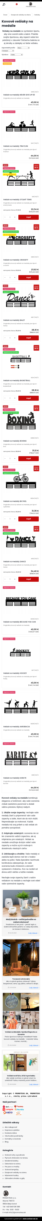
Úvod (5, 15)
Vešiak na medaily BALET (14, 320)
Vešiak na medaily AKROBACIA (16, 726)
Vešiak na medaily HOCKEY (15, 673)
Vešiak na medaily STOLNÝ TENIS (17, 199)
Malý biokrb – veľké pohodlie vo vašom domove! (21, 920)
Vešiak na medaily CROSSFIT (15, 260)
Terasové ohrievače (21, 979)
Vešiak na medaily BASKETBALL (16, 380)
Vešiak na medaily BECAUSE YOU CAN (19, 622)
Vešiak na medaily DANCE (14, 561)
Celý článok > (33, 933)
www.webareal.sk (30, 1219)
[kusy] (10, 217)
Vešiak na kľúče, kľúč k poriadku (21, 1076)
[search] (4, 4)
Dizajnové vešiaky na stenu (21, 15)
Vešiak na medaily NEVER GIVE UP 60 (19, 95)
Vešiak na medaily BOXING (15, 441)
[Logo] (30, 5)
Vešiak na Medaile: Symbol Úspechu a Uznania (21, 1033)
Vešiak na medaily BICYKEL (15, 501)
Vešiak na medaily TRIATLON (15, 146)
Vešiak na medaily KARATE (14, 778)
